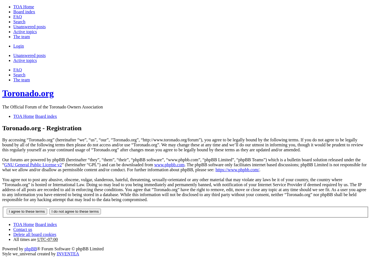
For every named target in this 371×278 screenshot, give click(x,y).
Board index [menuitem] (24, 11)
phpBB (30, 248)
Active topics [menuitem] (25, 31)
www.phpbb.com (169, 164)
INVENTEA (68, 253)
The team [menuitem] (21, 36)
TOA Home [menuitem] (23, 6)
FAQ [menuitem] (17, 16)
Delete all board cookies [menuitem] (34, 234)
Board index (46, 224)
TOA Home (23, 224)
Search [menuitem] (19, 21)
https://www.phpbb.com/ (237, 169)
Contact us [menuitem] (22, 229)
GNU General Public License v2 (33, 164)
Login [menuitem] (18, 46)
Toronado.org (28, 93)
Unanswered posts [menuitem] (29, 26)
